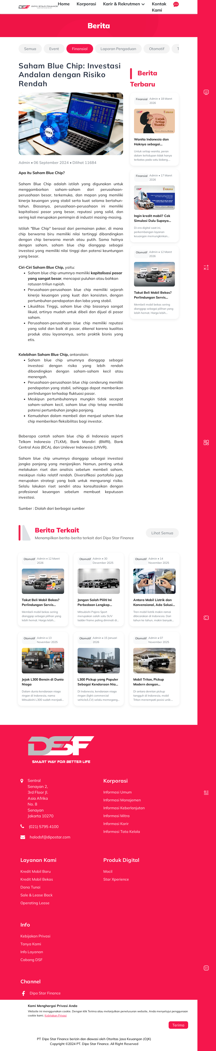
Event (54, 48)
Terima (178, 1025)
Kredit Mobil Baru (35, 871)
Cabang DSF (31, 959)
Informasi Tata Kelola (121, 831)
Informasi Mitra (116, 815)
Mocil (107, 871)
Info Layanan (31, 951)
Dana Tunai (30, 887)
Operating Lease (34, 903)
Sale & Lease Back (36, 895)
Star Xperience (116, 879)
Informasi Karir (116, 823)
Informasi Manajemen (122, 800)
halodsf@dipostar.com (50, 836)
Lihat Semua (162, 533)
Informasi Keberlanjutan (124, 808)
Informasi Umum (117, 792)
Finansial (80, 48)
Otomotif (156, 48)
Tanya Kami (30, 944)
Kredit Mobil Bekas (36, 879)
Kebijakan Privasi (56, 1015)
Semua (30, 48)
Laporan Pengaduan (118, 48)
